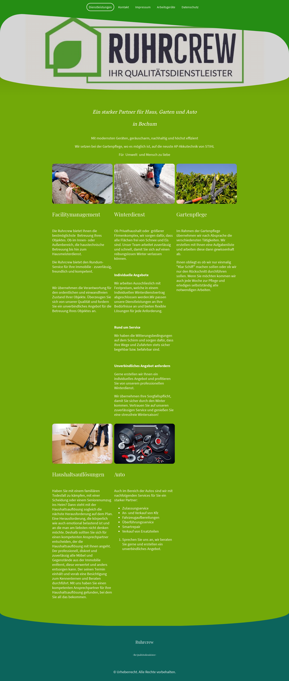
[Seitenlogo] (144, 646)
